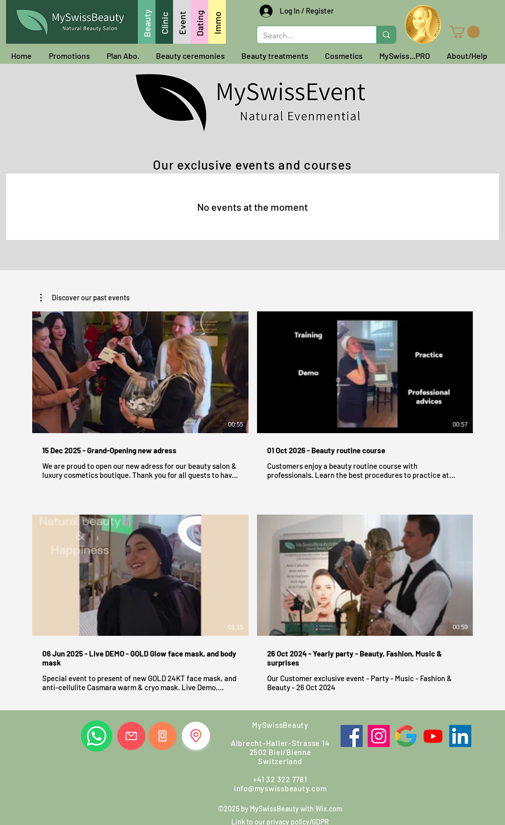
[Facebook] (352, 736)
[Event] (182, 22)
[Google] (406, 736)
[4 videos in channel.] (252, 501)
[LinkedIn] (460, 736)
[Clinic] (164, 22)
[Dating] (199, 22)
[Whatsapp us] (96, 736)
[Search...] (309, 35)
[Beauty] (146, 22)
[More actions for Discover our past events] (85, 298)
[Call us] (162, 736)
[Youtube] (433, 736)
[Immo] (217, 22)
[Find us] (196, 736)
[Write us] (131, 736)
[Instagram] (379, 736)
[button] (464, 32)
